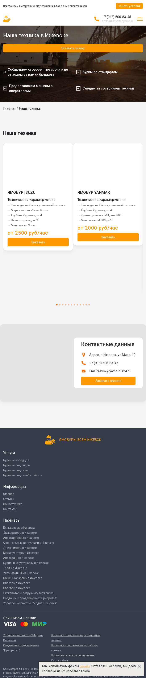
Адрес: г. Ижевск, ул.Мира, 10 (112, 355)
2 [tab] (60, 304)
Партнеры (12, 520)
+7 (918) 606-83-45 (116, 17)
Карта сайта (59, 660)
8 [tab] (77, 304)
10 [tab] (83, 304)
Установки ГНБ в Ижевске (21, 573)
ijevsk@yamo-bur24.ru (114, 371)
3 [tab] (62, 304)
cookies (85, 666)
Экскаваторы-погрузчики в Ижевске (28, 593)
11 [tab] (86, 304)
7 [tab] (74, 304)
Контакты (10, 509)
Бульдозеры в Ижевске (19, 527)
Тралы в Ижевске (15, 568)
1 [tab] (57, 304)
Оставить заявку (73, 48)
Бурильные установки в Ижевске (26, 563)
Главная (9, 108)
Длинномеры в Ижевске (20, 547)
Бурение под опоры (16, 465)
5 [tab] (68, 304)
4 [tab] (65, 304)
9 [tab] (80, 304)
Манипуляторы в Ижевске (21, 553)
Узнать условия (129, 6)
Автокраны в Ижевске (18, 558)
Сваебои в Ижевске (16, 588)
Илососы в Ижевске (16, 583)
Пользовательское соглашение (73, 655)
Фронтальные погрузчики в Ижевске (28, 542)
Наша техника (12, 504)
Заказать (38, 242)
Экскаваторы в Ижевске (20, 532)
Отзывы (8, 499)
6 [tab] (71, 304)
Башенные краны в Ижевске (22, 578)
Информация (14, 486)
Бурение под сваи (15, 470)
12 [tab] (89, 304)
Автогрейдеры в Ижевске (21, 537)
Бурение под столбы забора (22, 475)
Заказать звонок (108, 381)
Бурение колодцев (16, 460)
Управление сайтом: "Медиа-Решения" (30, 603)
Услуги (9, 453)
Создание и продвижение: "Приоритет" (30, 598)
